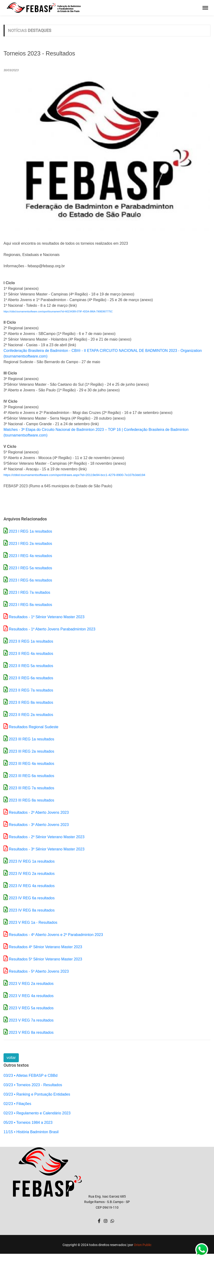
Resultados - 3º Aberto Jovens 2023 (39, 825)
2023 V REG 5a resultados (31, 1008)
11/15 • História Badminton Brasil (31, 1132)
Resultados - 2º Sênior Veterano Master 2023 (46, 837)
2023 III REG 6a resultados (31, 776)
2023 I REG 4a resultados (30, 556)
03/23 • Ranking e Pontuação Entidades (37, 1094)
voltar (11, 1058)
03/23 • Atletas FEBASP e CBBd (30, 1075)
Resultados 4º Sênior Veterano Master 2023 (45, 947)
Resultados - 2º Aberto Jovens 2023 (39, 812)
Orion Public (142, 1245)
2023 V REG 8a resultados (31, 1032)
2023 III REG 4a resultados (31, 764)
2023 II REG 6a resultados (31, 678)
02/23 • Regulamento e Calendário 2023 (37, 1113)
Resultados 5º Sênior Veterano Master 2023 (45, 959)
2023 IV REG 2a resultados (32, 874)
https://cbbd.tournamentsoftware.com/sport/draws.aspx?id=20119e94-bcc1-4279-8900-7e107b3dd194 (74, 475)
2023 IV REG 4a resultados (32, 886)
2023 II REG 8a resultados (31, 702)
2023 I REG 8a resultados (30, 605)
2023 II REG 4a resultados (31, 654)
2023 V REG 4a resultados (31, 996)
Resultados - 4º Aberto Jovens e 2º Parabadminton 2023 (56, 935)
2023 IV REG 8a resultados (32, 910)
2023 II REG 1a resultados (31, 641)
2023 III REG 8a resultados (31, 800)
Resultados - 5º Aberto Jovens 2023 (39, 971)
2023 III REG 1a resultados (31, 739)
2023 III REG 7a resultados (31, 788)
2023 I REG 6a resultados (30, 580)
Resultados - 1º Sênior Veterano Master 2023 (46, 617)
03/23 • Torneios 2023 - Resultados (33, 1085)
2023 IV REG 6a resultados (32, 898)
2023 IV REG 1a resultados (32, 861)
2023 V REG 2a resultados (31, 984)
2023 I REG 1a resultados (30, 531)
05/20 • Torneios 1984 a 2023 (28, 1122)
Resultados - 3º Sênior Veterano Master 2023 (46, 849)
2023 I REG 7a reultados (29, 592)
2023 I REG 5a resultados (30, 568)
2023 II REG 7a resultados (31, 690)
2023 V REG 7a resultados (31, 1020)
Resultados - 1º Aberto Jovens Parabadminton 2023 (52, 629)
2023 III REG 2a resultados (31, 751)
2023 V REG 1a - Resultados (33, 922)
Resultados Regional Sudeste (33, 727)
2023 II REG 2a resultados (31, 715)
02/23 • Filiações (17, 1104)
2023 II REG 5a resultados (31, 666)
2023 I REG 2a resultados (30, 544)
